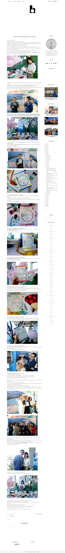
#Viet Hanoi (51, 320)
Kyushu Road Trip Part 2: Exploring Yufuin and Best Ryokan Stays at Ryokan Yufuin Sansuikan (51, 99)
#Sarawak (51, 297)
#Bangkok (51, 227)
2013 (46, 200)
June (47, 163)
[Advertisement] (32, 20)
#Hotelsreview (51, 252)
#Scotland (51, 299)
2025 (46, 145)
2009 (46, 205)
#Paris (51, 285)
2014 (46, 198)
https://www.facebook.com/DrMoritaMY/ (14, 508)
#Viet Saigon (51, 322)
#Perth (51, 289)
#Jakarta (51, 256)
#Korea (51, 258)
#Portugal (51, 291)
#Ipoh (51, 254)
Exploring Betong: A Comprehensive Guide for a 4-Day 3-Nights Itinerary (51, 115)
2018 (46, 154)
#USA (51, 314)
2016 (46, 196)
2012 (46, 201)
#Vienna (51, 318)
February (47, 192)
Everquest (18, 509)
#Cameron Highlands (51, 231)
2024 (46, 146)
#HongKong (51, 250)
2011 (46, 202)
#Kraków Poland (51, 264)
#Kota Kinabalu (51, 262)
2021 (46, 150)
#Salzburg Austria (51, 295)
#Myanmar (51, 283)
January (47, 193)
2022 (46, 149)
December (48, 155)
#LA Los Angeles (51, 268)
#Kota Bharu (51, 260)
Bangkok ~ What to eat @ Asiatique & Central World (51, 125)
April (47, 165)
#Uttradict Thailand (51, 316)
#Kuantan (51, 266)
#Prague (51, 293)
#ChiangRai (51, 233)
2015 (46, 197)
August (47, 160)
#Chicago (51, 235)
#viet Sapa (51, 324)
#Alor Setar (51, 225)
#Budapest (51, 229)
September (48, 159)
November (48, 156)
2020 (46, 151)
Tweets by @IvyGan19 (48, 217)
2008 (46, 206)
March (47, 167)
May (47, 164)
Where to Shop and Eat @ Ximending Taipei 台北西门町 (51, 136)
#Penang (51, 287)
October (47, 158)
